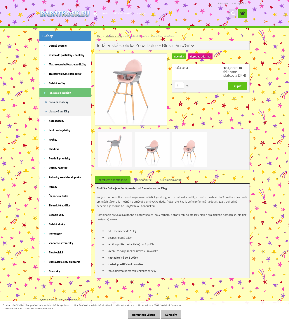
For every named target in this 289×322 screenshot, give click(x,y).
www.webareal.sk (73, 299)
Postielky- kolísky (59, 158)
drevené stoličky (58, 102)
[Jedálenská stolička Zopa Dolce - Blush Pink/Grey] (131, 55)
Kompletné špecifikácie (112, 179)
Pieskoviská (56, 252)
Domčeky (54, 271)
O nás (105, 13)
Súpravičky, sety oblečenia (64, 262)
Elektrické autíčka (59, 205)
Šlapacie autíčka (58, 196)
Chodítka (54, 149)
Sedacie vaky (56, 215)
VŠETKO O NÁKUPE (122, 13)
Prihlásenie (223, 3)
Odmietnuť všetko (142, 314)
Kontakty (141, 13)
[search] (233, 13)
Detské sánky (57, 224)
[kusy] (179, 85)
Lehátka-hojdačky (59, 130)
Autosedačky (56, 121)
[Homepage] (95, 13)
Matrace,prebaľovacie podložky (67, 64)
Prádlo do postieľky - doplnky (66, 55)
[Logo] (64, 13)
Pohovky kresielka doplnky (65, 177)
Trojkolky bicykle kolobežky (65, 74)
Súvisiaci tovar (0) (171, 179)
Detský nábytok (58, 168)
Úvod (99, 36)
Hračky (53, 139)
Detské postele (58, 45)
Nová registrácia (238, 3)
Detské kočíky (57, 83)
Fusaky (53, 187)
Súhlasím (171, 314)
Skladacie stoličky (60, 92)
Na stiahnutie (143, 179)
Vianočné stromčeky (61, 243)
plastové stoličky (59, 111)
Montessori (55, 234)
